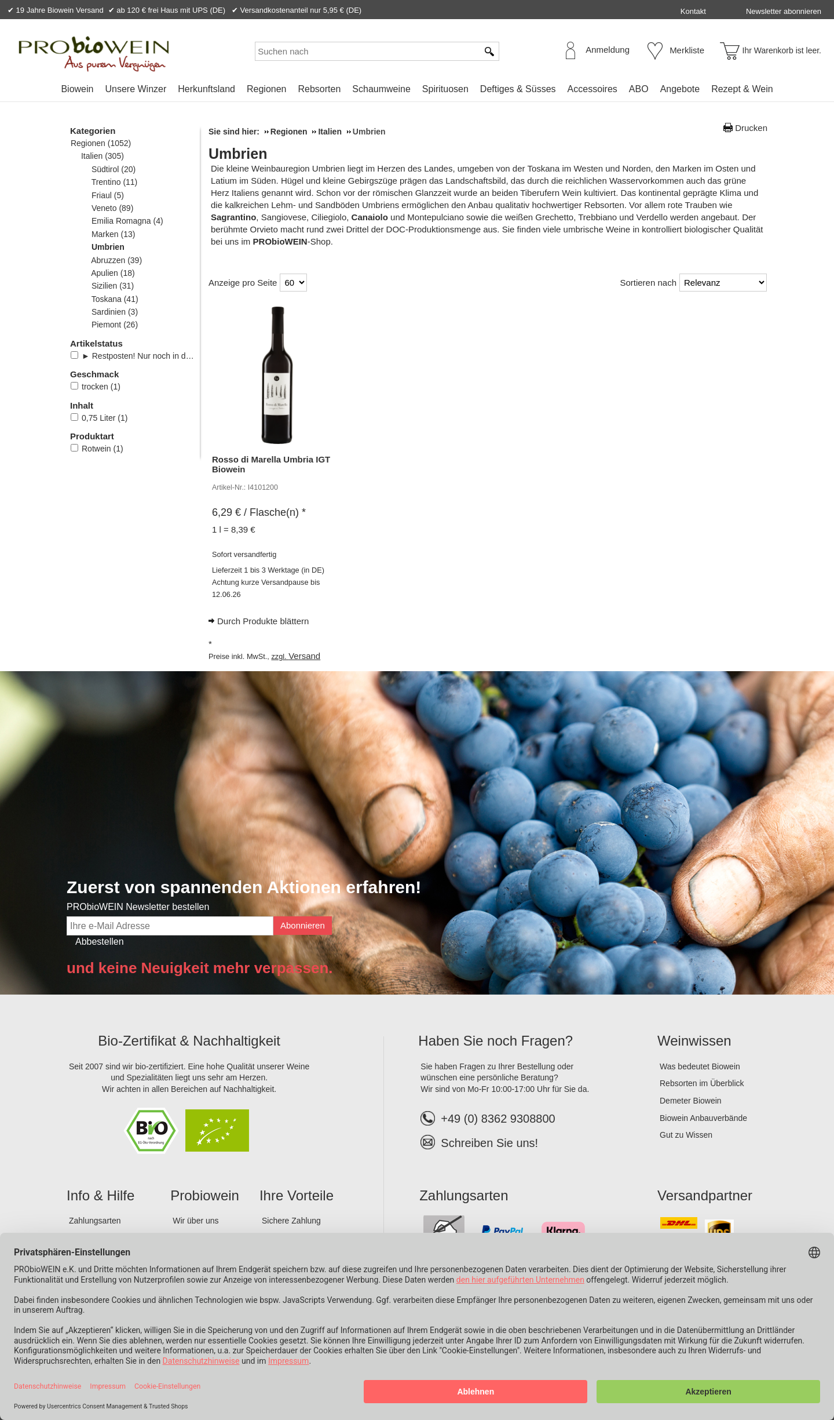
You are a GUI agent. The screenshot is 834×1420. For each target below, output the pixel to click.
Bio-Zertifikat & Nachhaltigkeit (189, 1040)
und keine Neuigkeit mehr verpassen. (200, 968)
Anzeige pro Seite (243, 282)
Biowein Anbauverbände (703, 1118)
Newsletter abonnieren (783, 11)
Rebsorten (319, 89)
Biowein (77, 89)
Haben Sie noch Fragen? (495, 1040)
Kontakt (693, 11)
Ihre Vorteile (296, 1195)
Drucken (751, 128)
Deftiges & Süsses (518, 89)
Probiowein (204, 1195)
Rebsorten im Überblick (702, 1083)
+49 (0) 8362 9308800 (487, 1118)
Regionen (267, 89)
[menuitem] (77, 89)
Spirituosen (445, 89)
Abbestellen (99, 941)
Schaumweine (381, 89)
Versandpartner (704, 1195)
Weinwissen (694, 1040)
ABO (639, 89)
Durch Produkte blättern (263, 621)
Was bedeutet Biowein (700, 1066)
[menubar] (416, 91)
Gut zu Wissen (686, 1134)
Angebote (680, 89)
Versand (304, 656)
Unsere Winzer (135, 89)
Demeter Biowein (691, 1100)
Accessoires (592, 89)
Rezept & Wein (742, 89)
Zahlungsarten (95, 1220)
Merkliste (687, 50)
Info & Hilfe (100, 1195)
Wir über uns (195, 1220)
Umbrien (238, 153)
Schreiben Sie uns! (489, 1143)
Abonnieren (302, 925)
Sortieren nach (648, 282)
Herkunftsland (206, 89)
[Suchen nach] (366, 51)
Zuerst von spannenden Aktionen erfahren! (244, 887)
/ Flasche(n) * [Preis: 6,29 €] (259, 512)
